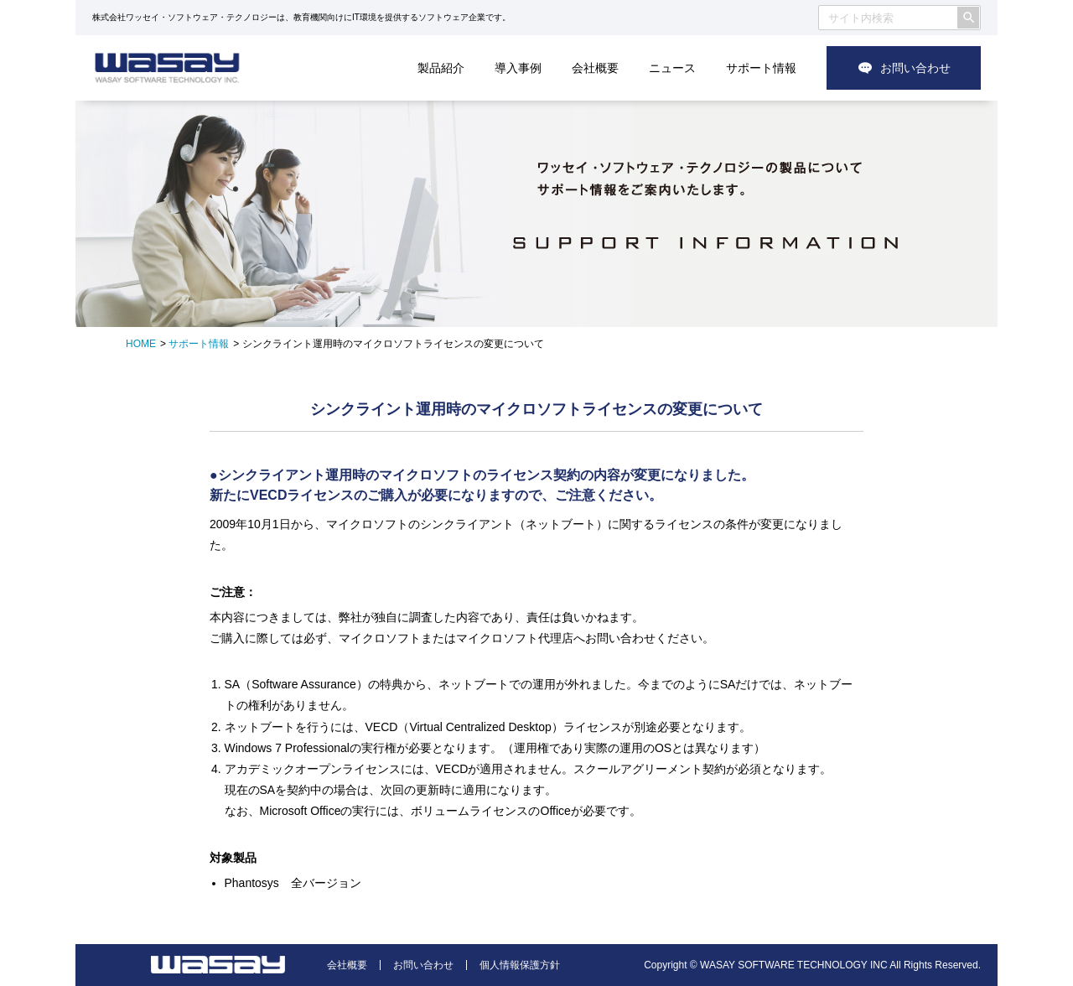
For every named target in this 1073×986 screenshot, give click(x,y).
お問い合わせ (915, 68)
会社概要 (595, 68)
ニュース (672, 68)
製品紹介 (440, 68)
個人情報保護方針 (519, 965)
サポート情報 (761, 68)
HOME (141, 344)
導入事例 (518, 68)
